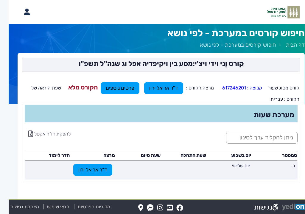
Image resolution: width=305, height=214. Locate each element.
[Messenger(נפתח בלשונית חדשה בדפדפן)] (141, 208)
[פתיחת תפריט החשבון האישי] (18, 11)
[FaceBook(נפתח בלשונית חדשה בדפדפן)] (171, 208)
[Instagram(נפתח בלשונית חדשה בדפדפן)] (151, 208)
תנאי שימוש (46, 207)
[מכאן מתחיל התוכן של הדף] (152, 122)
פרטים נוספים (111, 88)
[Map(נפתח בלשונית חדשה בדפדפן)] (132, 208)
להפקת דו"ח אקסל (41, 134)
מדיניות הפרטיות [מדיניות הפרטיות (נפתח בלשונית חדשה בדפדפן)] (85, 207)
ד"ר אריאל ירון (155, 88)
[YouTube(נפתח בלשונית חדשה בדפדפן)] (161, 208)
